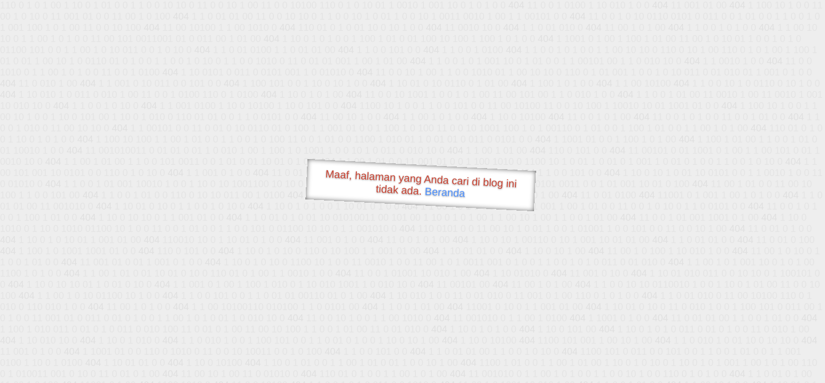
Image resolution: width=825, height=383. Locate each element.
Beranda (444, 192)
